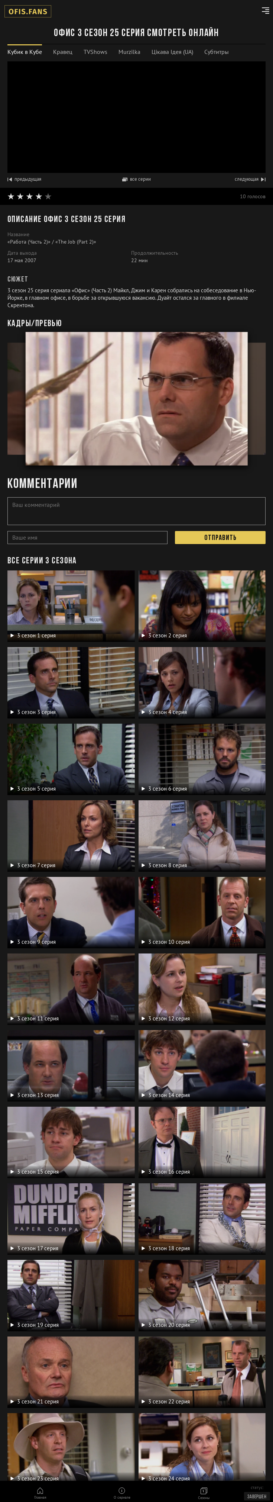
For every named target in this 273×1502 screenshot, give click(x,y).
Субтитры (216, 51)
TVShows (95, 51)
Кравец (62, 51)
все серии (136, 179)
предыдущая (24, 179)
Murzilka (129, 51)
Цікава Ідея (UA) (172, 51)
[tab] (24, 51)
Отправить (220, 538)
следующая (250, 179)
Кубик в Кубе (24, 51)
